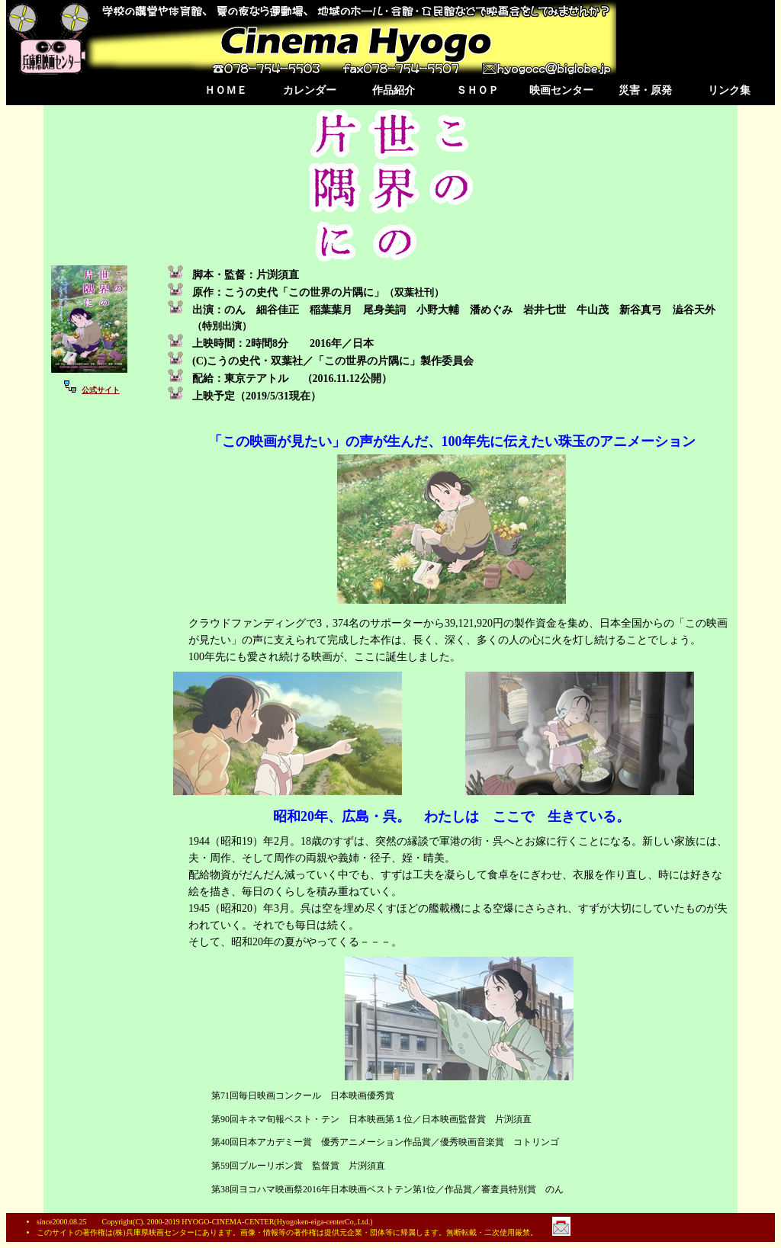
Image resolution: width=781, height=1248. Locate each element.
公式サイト (101, 390)
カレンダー (309, 90)
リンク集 (729, 90)
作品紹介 (393, 90)
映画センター (561, 90)
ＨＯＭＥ (225, 90)
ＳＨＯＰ (477, 90)
